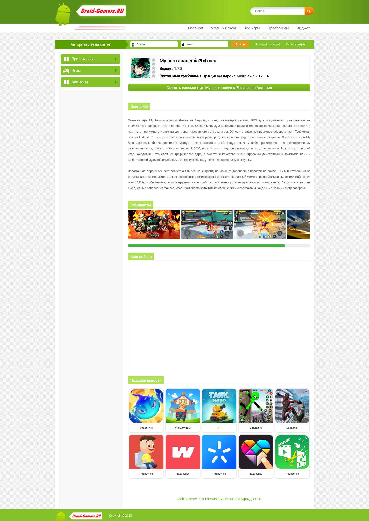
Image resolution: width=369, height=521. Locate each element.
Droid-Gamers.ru (189, 499)
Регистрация (296, 44)
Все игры (251, 28)
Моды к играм (223, 28)
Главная (195, 28)
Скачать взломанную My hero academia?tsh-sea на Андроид (219, 87)
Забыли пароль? (268, 44)
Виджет (303, 28)
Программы (278, 28)
